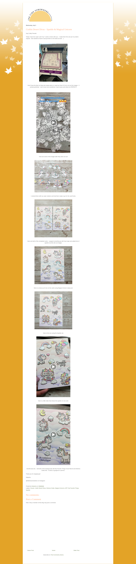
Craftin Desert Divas (40, 488)
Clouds (32, 488)
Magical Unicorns (60, 488)
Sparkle (28, 490)
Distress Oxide (50, 488)
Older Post (76, 550)
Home (53, 550)
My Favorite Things (73, 488)
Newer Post (30, 550)
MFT (66, 488)
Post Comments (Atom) (57, 555)
